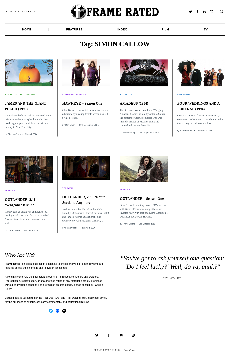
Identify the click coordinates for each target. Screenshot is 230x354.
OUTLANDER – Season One (137, 195)
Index (122, 29)
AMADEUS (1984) (139, 99)
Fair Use (48, 295)
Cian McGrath (14, 130)
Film (165, 29)
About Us (10, 11)
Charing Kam (186, 132)
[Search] (221, 11)
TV (206, 29)
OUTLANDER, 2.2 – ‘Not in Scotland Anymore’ (83, 197)
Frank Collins (14, 225)
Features (74, 29)
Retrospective (31, 92)
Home (26, 29)
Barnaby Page (129, 129)
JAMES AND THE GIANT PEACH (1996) (28, 102)
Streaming (69, 92)
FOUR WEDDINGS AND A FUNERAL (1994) (198, 105)
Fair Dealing (73, 295)
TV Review (84, 92)
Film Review (12, 92)
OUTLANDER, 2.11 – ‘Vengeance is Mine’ (27, 196)
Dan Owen (70, 127)
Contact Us (28, 11)
